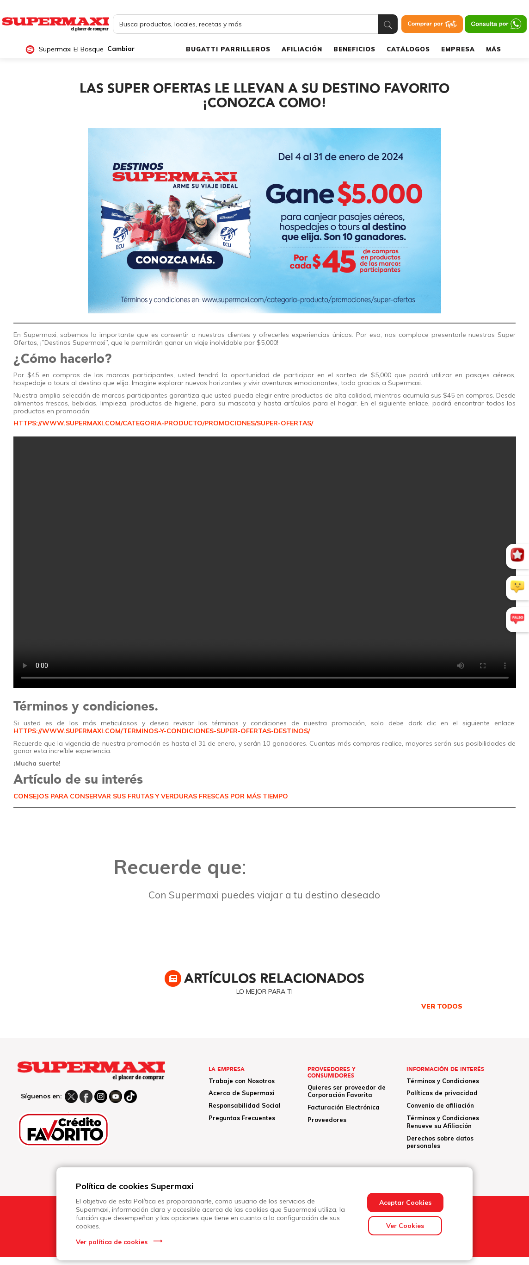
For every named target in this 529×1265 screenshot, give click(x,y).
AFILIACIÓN (302, 49)
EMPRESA (458, 49)
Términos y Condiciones (442, 1080)
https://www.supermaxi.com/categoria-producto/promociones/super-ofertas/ (163, 423)
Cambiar (121, 49)
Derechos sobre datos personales (440, 1142)
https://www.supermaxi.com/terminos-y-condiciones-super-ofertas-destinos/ (161, 731)
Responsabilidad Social (245, 1105)
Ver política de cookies (112, 1242)
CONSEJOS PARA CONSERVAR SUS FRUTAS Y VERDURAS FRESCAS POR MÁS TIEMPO (150, 796)
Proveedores (327, 1119)
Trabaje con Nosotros (242, 1080)
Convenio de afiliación (440, 1105)
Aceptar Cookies (405, 1202)
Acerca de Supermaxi (242, 1093)
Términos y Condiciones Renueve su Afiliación (442, 1121)
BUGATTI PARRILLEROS (228, 49)
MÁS (493, 49)
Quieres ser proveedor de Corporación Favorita (347, 1091)
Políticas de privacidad (442, 1093)
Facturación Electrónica (344, 1107)
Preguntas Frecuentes (242, 1118)
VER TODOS (441, 1006)
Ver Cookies (405, 1225)
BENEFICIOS (354, 49)
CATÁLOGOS (408, 49)
